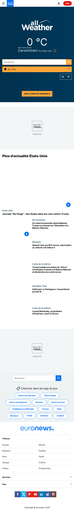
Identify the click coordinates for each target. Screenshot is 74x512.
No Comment (38, 220)
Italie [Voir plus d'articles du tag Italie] (59, 409)
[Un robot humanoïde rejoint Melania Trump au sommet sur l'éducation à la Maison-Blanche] (52, 229)
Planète (42, 450)
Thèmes (6, 438)
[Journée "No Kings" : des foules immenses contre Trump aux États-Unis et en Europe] (37, 214)
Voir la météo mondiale (37, 93)
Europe (5, 445)
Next (4, 456)
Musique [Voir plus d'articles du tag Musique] (14, 415)
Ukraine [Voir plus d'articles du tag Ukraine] (39, 402)
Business (6, 450)
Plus (4, 484)
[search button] (69, 62)
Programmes (45, 468)
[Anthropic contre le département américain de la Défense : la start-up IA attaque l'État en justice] (52, 296)
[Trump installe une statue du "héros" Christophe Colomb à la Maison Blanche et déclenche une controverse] (52, 274)
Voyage (5, 462)
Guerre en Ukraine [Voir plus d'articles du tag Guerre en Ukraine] (27, 395)
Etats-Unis (7, 210)
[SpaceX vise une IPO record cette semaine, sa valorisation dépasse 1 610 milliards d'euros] (52, 252)
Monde (42, 445)
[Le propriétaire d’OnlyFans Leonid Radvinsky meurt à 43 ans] (52, 318)
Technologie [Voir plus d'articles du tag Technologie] (50, 395)
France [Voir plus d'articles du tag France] (45, 409)
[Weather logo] (37, 26)
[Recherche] (37, 62)
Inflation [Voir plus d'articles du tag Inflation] (44, 415)
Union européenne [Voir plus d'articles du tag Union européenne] (18, 402)
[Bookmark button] (54, 50)
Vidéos (5, 468)
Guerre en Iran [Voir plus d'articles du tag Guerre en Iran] (58, 402)
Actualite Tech (39, 286)
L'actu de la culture (41, 264)
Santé (41, 456)
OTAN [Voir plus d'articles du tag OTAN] (29, 415)
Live (67, 3)
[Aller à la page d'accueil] (10, 3)
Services (6, 477)
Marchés (36, 242)
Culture (42, 462)
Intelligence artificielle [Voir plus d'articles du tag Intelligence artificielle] (23, 409)
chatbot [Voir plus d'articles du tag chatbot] (60, 415)
